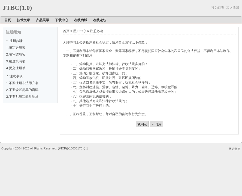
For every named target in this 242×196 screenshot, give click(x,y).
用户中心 (79, 31)
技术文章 (23, 20)
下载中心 (61, 20)
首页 (7, 20)
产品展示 (42, 20)
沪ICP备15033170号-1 (73, 148)
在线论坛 (99, 20)
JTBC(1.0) (17, 7)
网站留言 (235, 149)
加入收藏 (232, 8)
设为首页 (217, 8)
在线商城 (80, 20)
